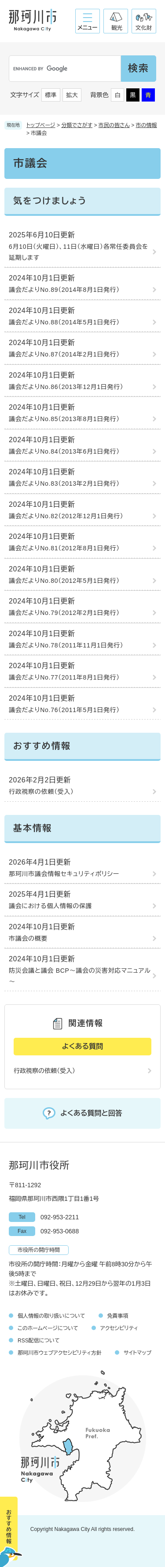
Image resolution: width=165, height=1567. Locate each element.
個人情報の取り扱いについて (51, 1316)
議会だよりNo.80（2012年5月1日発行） (64, 580)
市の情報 (146, 125)
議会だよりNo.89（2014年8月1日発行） (64, 289)
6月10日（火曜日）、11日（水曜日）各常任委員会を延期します (78, 252)
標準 (51, 95)
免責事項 (117, 1316)
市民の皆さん (114, 125)
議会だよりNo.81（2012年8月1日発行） (64, 548)
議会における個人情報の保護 (50, 905)
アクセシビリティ (119, 1328)
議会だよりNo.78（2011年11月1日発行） (66, 645)
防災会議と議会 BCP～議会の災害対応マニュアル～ (79, 976)
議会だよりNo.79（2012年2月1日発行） (64, 612)
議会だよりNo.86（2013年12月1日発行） (66, 386)
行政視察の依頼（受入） (41, 791)
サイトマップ (137, 1353)
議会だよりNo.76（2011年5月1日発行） (64, 709)
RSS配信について (39, 1341)
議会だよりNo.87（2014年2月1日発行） (64, 354)
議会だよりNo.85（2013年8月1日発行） (64, 418)
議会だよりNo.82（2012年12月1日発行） (66, 516)
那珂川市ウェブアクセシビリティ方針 (60, 1353)
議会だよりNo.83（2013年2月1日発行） (64, 483)
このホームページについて (48, 1328)
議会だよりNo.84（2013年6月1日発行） (64, 451)
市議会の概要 (28, 938)
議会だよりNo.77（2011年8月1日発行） (64, 677)
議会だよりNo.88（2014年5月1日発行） (64, 322)
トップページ (40, 125)
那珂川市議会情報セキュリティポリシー (64, 873)
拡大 (72, 95)
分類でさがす (76, 125)
